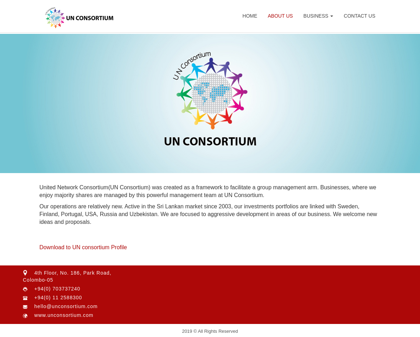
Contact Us (359, 16)
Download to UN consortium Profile (83, 247)
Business (318, 16)
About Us (280, 16)
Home (249, 16)
